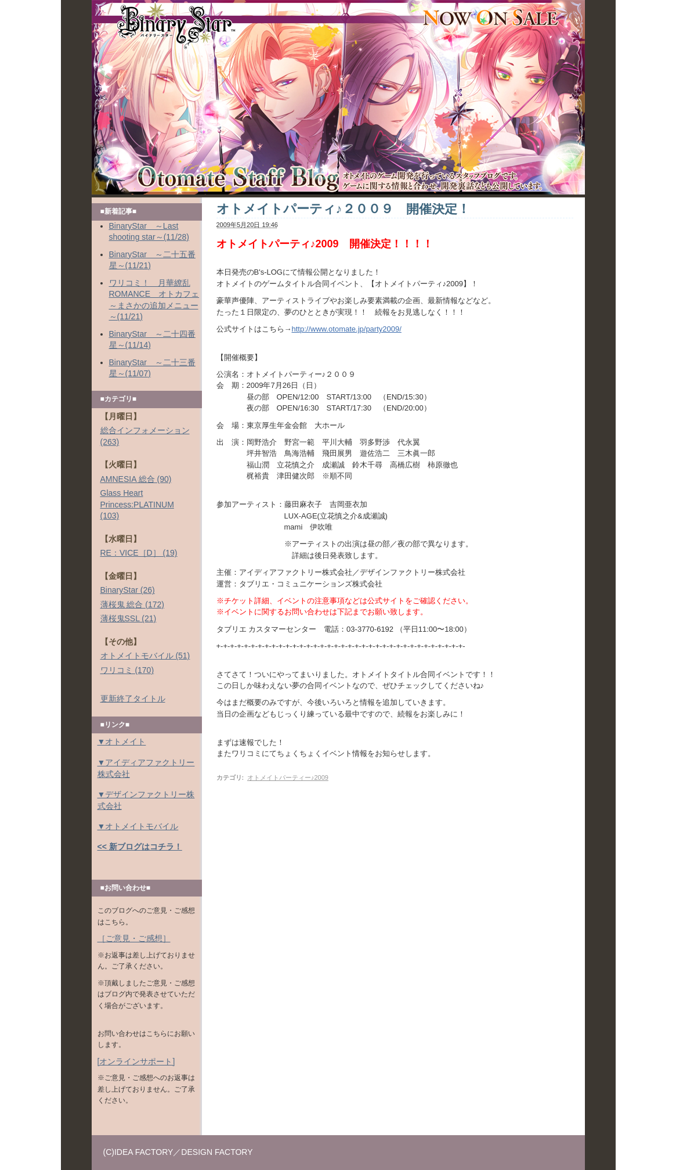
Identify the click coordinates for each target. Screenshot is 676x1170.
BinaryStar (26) (127, 590)
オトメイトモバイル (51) (145, 655)
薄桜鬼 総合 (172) (132, 604)
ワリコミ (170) (127, 670)
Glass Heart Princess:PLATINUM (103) (137, 504)
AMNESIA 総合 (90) (136, 479)
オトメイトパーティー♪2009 (287, 777)
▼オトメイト (121, 741)
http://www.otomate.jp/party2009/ (347, 329)
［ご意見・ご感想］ (134, 938)
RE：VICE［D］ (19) (139, 552)
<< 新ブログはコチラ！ (139, 846)
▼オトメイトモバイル (138, 826)
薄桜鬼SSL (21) (128, 618)
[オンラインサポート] (136, 1061)
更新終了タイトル (132, 698)
